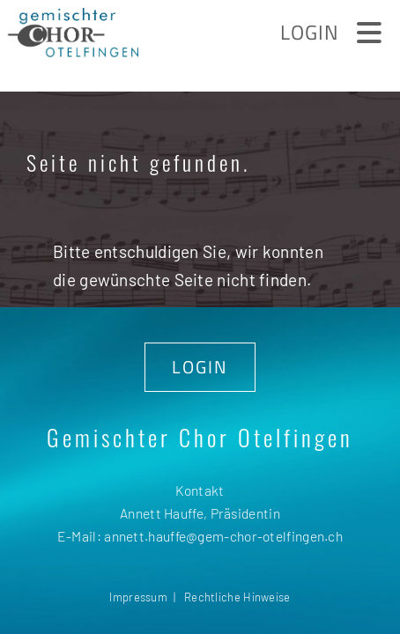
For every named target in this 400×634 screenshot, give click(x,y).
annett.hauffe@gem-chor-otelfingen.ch (223, 535)
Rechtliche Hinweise (237, 597)
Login (309, 32)
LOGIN (200, 366)
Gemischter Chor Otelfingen (200, 437)
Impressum (138, 597)
